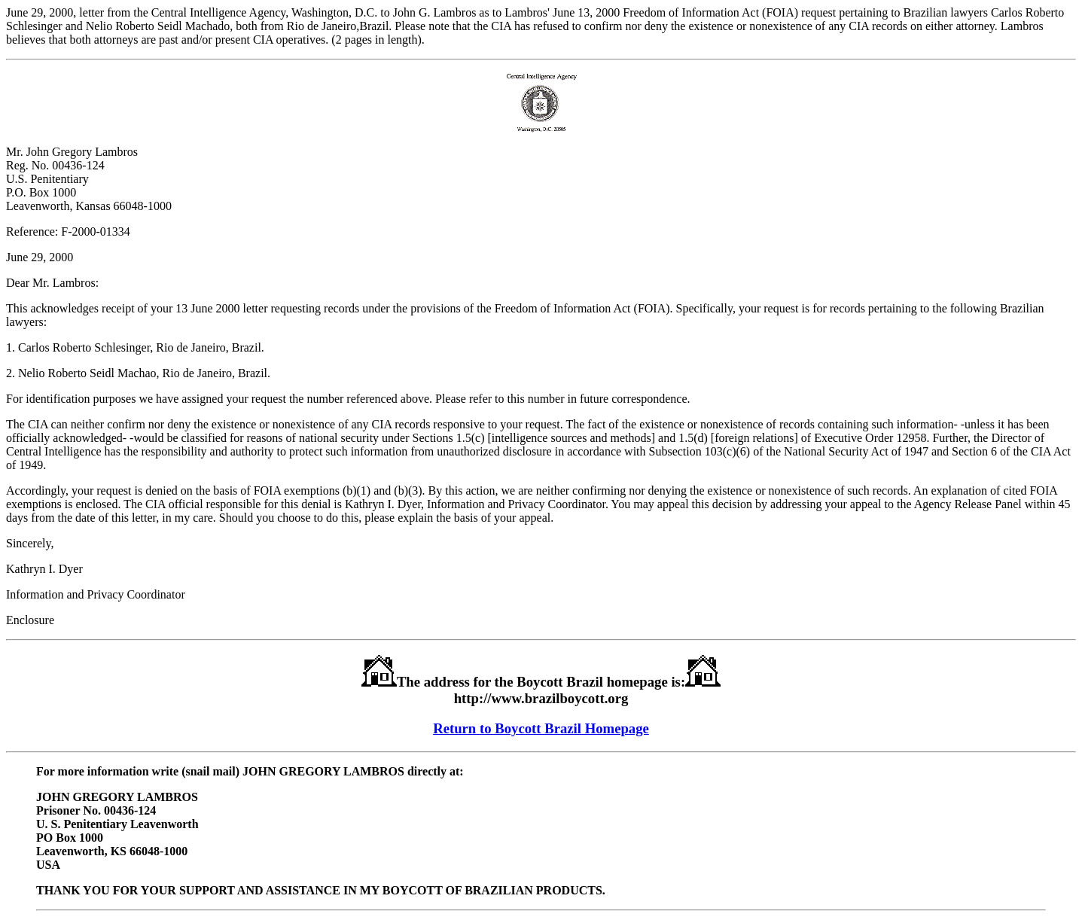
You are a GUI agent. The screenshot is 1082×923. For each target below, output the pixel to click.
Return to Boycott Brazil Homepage (541, 728)
